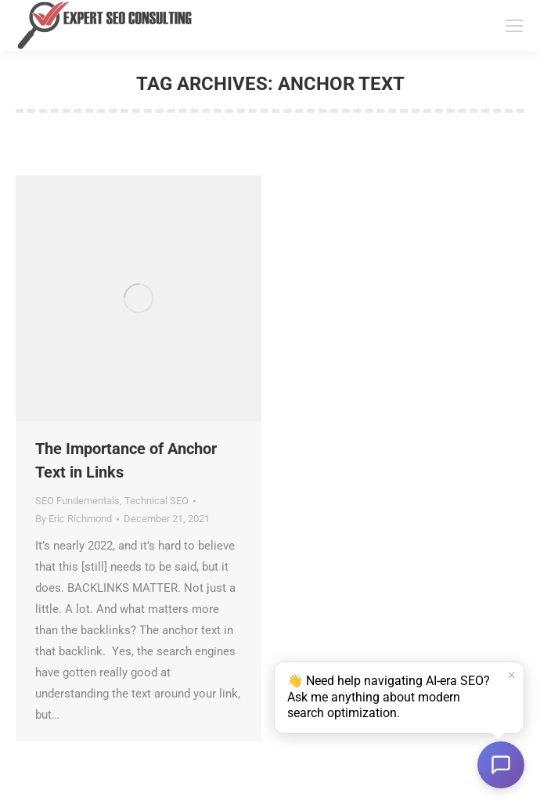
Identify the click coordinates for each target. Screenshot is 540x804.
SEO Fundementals (77, 501)
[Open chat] (500, 764)
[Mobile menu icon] (514, 26)
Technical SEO (156, 501)
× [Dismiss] (512, 676)
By (73, 519)
